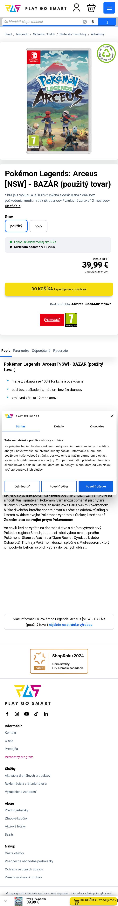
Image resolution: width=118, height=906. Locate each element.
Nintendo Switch (44, 34)
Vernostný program (19, 757)
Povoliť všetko (96, 486)
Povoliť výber (59, 486)
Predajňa (11, 749)
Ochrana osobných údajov (24, 869)
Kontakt (10, 733)
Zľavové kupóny (16, 818)
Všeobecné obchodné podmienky (29, 861)
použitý (16, 226)
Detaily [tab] (59, 426)
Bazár (9, 834)
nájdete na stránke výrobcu (70, 625)
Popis (5, 351)
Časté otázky (14, 853)
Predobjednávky (16, 810)
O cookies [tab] (97, 426)
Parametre (21, 351)
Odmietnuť (22, 486)
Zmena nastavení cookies (23, 877)
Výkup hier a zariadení (21, 792)
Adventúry (98, 34)
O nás (9, 741)
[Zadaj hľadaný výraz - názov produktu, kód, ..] (50, 22)
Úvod (8, 34)
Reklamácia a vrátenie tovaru (26, 783)
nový (38, 226)
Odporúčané (41, 351)
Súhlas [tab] (21, 426)
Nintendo (22, 34)
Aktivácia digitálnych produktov (27, 776)
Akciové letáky (15, 826)
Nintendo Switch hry (73, 34)
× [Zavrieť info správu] (5, 901)
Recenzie (60, 351)
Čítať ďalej (13, 206)
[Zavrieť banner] (112, 415)
